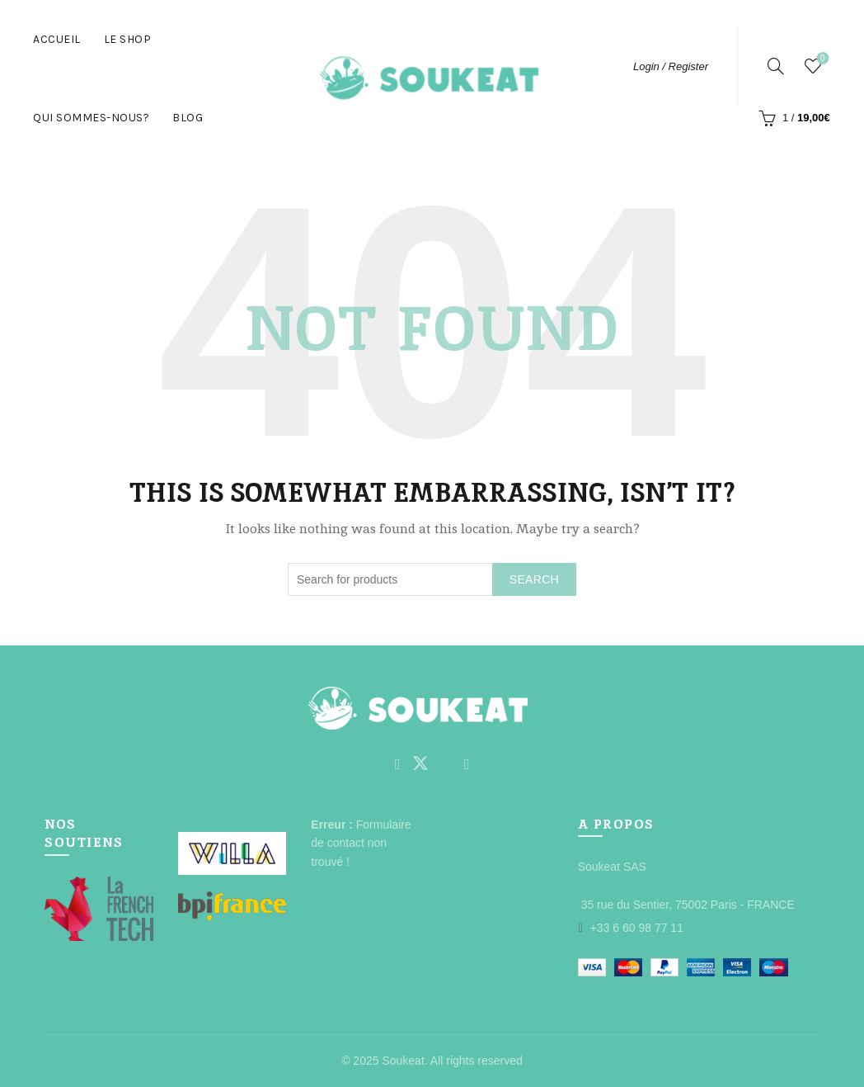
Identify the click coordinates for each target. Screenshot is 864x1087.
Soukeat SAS (612, 866)
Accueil (57, 39)
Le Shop (128, 39)
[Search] (776, 66)
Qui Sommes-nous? (91, 118)
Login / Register (670, 66)
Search (534, 579)
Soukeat (403, 1060)
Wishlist (820, 59)
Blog (187, 118)
